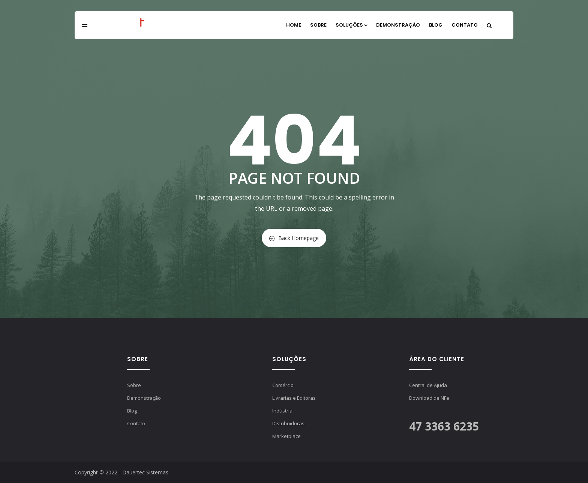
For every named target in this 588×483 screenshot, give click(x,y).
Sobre (318, 24)
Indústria (282, 410)
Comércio (283, 385)
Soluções (351, 24)
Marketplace (286, 436)
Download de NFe (429, 397)
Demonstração (398, 24)
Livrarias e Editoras (294, 397)
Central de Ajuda (428, 385)
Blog (435, 24)
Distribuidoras (288, 423)
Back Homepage (294, 238)
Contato (465, 24)
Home (293, 24)
